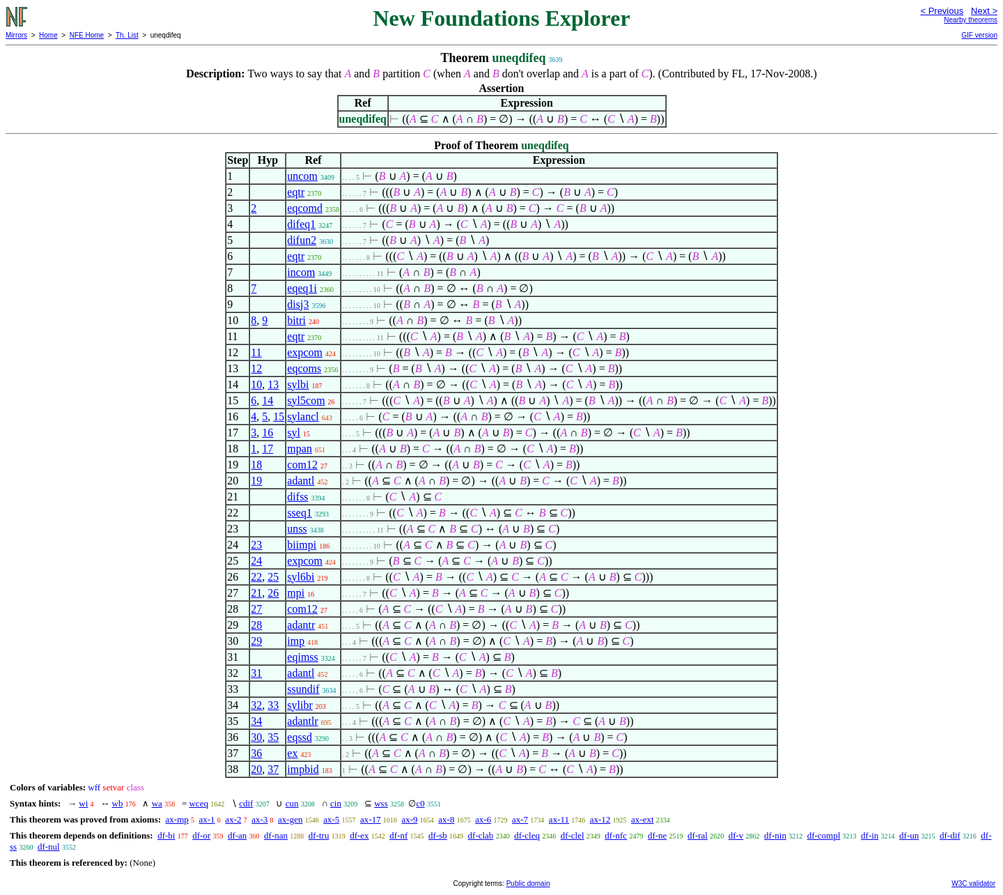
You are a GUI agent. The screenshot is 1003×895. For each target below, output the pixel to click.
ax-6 (483, 819)
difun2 (301, 240)
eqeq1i (302, 288)
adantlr (302, 721)
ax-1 (207, 819)
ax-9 (409, 819)
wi (83, 803)
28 (256, 625)
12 (256, 368)
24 (256, 561)
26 (273, 593)
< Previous (941, 11)
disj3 (298, 304)
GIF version (979, 35)
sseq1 (299, 513)
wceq (198, 803)
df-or (201, 835)
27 (256, 609)
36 (256, 753)
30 (256, 737)
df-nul (49, 846)
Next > (984, 11)
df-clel (572, 835)
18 (256, 465)
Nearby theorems (970, 20)
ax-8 (446, 819)
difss (297, 497)
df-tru (319, 835)
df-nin (775, 835)
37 (273, 769)
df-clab (481, 835)
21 (256, 593)
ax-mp (177, 819)
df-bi (166, 835)
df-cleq (527, 835)
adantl (300, 481)
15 (278, 416)
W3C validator (973, 883)
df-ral (697, 835)
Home (48, 35)
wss (381, 803)
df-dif (950, 835)
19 (256, 481)
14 (267, 400)
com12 (302, 465)
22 (256, 577)
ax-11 (559, 819)
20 (256, 769)
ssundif (303, 689)
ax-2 (233, 819)
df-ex (359, 835)
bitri (296, 320)
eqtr (295, 192)
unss (296, 529)
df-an (237, 835)
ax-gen (290, 819)
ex (292, 753)
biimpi (301, 545)
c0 (420, 803)
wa (157, 803)
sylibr (299, 705)
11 (256, 352)
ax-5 (331, 819)
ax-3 (259, 819)
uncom (302, 176)
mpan (299, 448)
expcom (304, 352)
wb (117, 803)
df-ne (657, 835)
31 (256, 673)
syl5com (306, 400)
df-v (736, 835)
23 (256, 545)
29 (256, 641)
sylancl (302, 416)
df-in (869, 835)
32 (256, 705)
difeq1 (301, 224)
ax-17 (370, 819)
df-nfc (616, 835)
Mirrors (16, 35)
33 (273, 705)
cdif (246, 803)
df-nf (398, 835)
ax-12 (600, 819)
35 (273, 737)
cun (292, 803)
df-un (909, 835)
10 (256, 384)
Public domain (528, 883)
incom (301, 272)
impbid (302, 769)
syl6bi (300, 577)
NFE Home (87, 35)
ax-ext (642, 819)
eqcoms (304, 368)
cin (335, 803)
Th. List (127, 35)
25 (273, 577)
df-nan (276, 835)
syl (293, 432)
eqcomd (304, 208)
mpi (295, 593)
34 (256, 721)
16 (267, 432)
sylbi (298, 384)
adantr (301, 625)
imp (295, 641)
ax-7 (520, 819)
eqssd (299, 737)
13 (273, 384)
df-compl (824, 835)
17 (267, 448)
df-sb (437, 835)
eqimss (302, 657)
